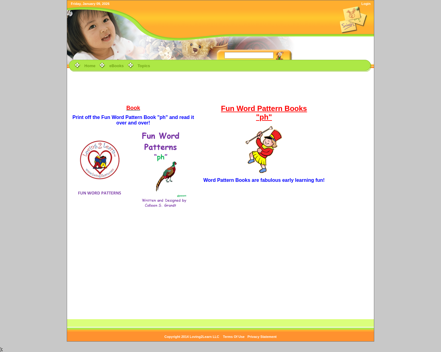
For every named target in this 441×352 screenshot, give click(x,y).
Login (366, 4)
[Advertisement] (220, 87)
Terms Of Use (234, 337)
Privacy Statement (262, 337)
